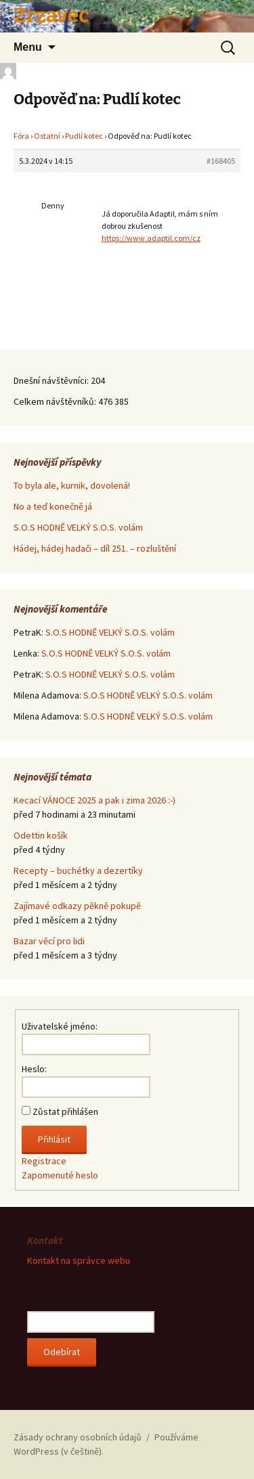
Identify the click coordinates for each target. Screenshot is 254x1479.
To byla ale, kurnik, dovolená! (72, 485)
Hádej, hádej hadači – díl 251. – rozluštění (95, 548)
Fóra (21, 136)
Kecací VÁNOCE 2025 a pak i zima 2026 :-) (94, 800)
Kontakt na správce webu (78, 1260)
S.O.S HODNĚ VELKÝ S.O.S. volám (78, 527)
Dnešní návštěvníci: (52, 380)
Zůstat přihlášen (65, 1111)
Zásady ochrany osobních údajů (78, 1437)
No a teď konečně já (53, 506)
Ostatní (47, 136)
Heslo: (34, 1069)
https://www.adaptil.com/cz (151, 238)
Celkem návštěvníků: (56, 401)
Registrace (44, 1161)
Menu (28, 47)
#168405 (221, 161)
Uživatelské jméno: (60, 1026)
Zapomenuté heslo (60, 1175)
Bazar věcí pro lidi (49, 941)
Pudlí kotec (84, 136)
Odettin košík (41, 835)
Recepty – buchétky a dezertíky (78, 870)
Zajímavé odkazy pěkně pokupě (77, 906)
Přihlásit (54, 1139)
